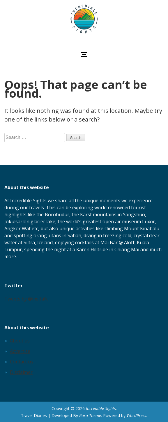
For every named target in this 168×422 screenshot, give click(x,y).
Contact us (21, 361)
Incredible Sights (101, 408)
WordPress (136, 415)
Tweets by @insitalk (26, 299)
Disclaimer (21, 372)
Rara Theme (90, 415)
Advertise (20, 351)
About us (20, 340)
